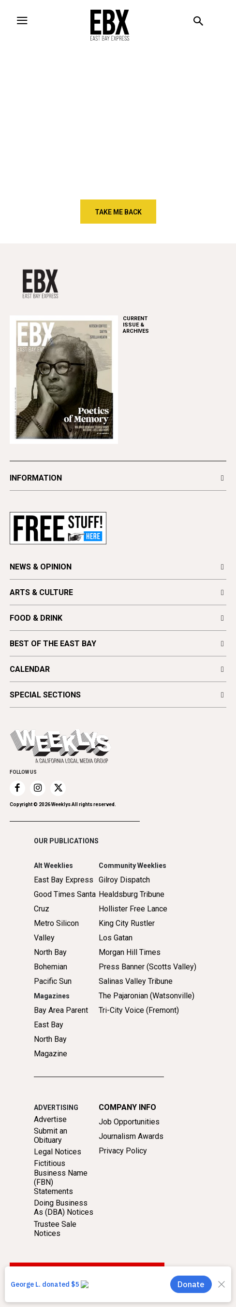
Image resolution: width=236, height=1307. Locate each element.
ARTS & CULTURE (41, 592)
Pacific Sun (53, 981)
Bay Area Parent (61, 1010)
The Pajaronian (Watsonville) (146, 995)
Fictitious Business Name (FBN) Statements (61, 1177)
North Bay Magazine (50, 1046)
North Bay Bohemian (50, 959)
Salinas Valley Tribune (136, 981)
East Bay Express (63, 879)
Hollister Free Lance (133, 908)
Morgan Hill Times (130, 952)
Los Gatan (116, 937)
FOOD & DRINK (36, 618)
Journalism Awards (131, 1136)
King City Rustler (127, 923)
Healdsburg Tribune (131, 894)
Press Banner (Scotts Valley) (147, 966)
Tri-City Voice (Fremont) (139, 1010)
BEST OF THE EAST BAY (53, 643)
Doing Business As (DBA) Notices (63, 1207)
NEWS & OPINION (41, 566)
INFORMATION (36, 478)
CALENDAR (30, 669)
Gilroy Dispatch (124, 879)
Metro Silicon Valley (56, 930)
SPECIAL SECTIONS (45, 694)
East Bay (48, 1024)
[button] (198, 22)
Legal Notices (57, 1151)
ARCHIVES (174, 324)
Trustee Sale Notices (55, 1229)
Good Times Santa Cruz (65, 901)
